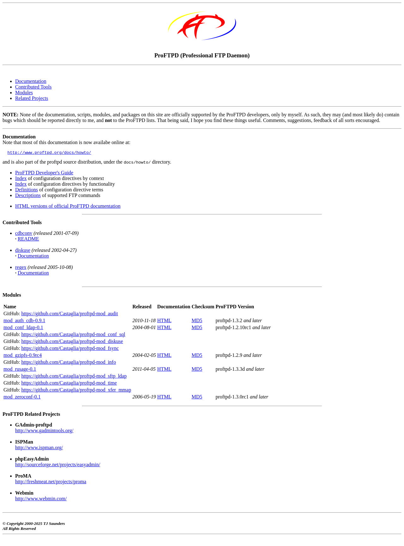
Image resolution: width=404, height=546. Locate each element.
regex (21, 268)
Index (21, 179)
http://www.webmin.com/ (41, 499)
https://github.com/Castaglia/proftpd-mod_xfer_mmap (76, 390)
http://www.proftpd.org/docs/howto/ (49, 153)
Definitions (26, 190)
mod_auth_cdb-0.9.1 (24, 321)
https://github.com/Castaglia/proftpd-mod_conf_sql (73, 335)
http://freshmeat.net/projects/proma (50, 482)
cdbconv (23, 234)
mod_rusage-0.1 (19, 370)
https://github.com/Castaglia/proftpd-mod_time (69, 383)
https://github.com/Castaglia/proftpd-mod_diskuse (72, 342)
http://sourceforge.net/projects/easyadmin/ (57, 465)
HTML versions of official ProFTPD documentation (68, 207)
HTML (164, 321)
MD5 (197, 321)
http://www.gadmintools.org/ (44, 431)
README (28, 239)
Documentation (30, 81)
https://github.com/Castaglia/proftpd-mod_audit (69, 314)
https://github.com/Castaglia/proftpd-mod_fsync (70, 349)
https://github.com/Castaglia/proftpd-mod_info (68, 363)
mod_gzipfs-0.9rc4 (22, 356)
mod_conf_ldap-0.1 (23, 328)
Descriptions (28, 196)
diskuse (22, 251)
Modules (24, 92)
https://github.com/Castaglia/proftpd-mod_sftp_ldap (74, 377)
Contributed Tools (33, 87)
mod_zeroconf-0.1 (22, 397)
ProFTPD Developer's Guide (44, 173)
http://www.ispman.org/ (39, 448)
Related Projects (31, 98)
